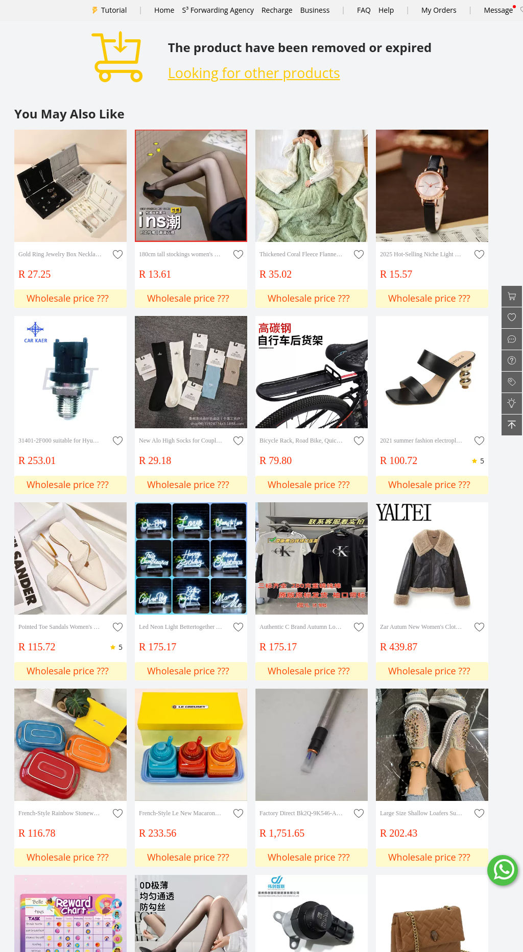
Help (386, 10)
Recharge (277, 10)
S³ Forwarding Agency (217, 10)
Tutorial (114, 10)
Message (498, 10)
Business (315, 10)
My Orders (439, 10)
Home (164, 10)
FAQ (364, 10)
